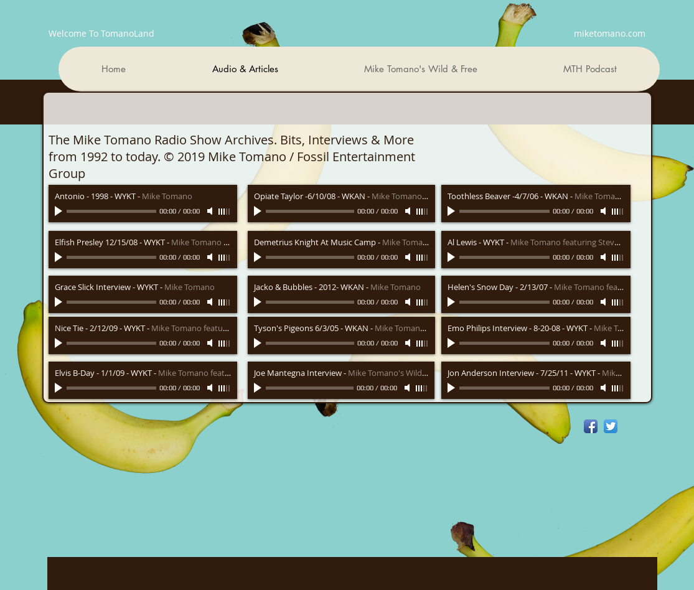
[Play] (60, 211)
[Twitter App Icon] (610, 426)
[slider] (224, 211)
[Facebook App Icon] (591, 426)
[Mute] (211, 211)
